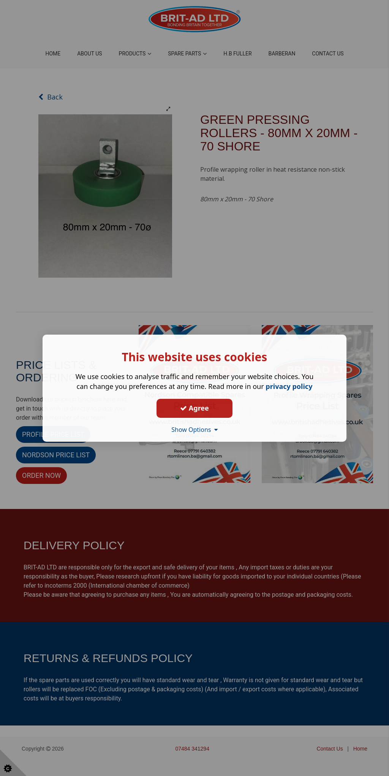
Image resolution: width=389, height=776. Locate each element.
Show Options (194, 429)
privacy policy (289, 385)
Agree (194, 407)
